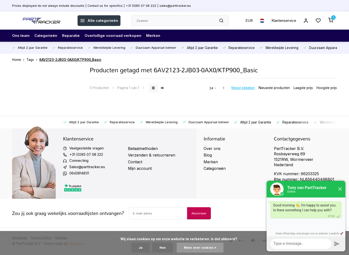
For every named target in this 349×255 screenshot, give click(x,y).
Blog (208, 155)
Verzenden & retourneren (151, 155)
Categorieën (47, 35)
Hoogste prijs (327, 88)
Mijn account (140, 168)
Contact (135, 161)
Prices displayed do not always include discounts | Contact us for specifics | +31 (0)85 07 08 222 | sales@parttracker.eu (106, 6)
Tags (32, 60)
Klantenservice (281, 20)
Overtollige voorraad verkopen (117, 35)
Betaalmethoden (143, 148)
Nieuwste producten (274, 88)
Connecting (79, 161)
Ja (139, 247)
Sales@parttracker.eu (89, 168)
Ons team (21, 35)
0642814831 (80, 175)
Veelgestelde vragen (87, 148)
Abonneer (198, 215)
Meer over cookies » (200, 247)
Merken (158, 35)
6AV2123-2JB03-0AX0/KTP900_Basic (70, 60)
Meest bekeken (243, 88)
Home (19, 60)
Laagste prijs (303, 88)
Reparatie (73, 35)
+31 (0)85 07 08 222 (88, 155)
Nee (161, 247)
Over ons (212, 148)
